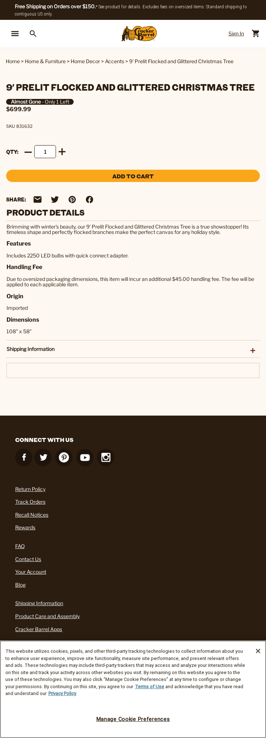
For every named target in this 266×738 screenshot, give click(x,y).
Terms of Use (149, 686)
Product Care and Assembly (47, 616)
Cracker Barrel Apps (38, 629)
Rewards (25, 527)
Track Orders (30, 502)
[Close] (258, 651)
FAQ (20, 546)
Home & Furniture (45, 61)
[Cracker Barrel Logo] (139, 34)
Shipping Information (39, 603)
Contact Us (28, 559)
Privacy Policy (62, 693)
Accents (114, 61)
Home (13, 61)
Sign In (236, 33)
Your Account (30, 572)
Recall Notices (31, 515)
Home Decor (85, 61)
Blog (20, 585)
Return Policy (30, 489)
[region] (133, 689)
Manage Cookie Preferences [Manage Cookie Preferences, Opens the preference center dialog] (133, 719)
